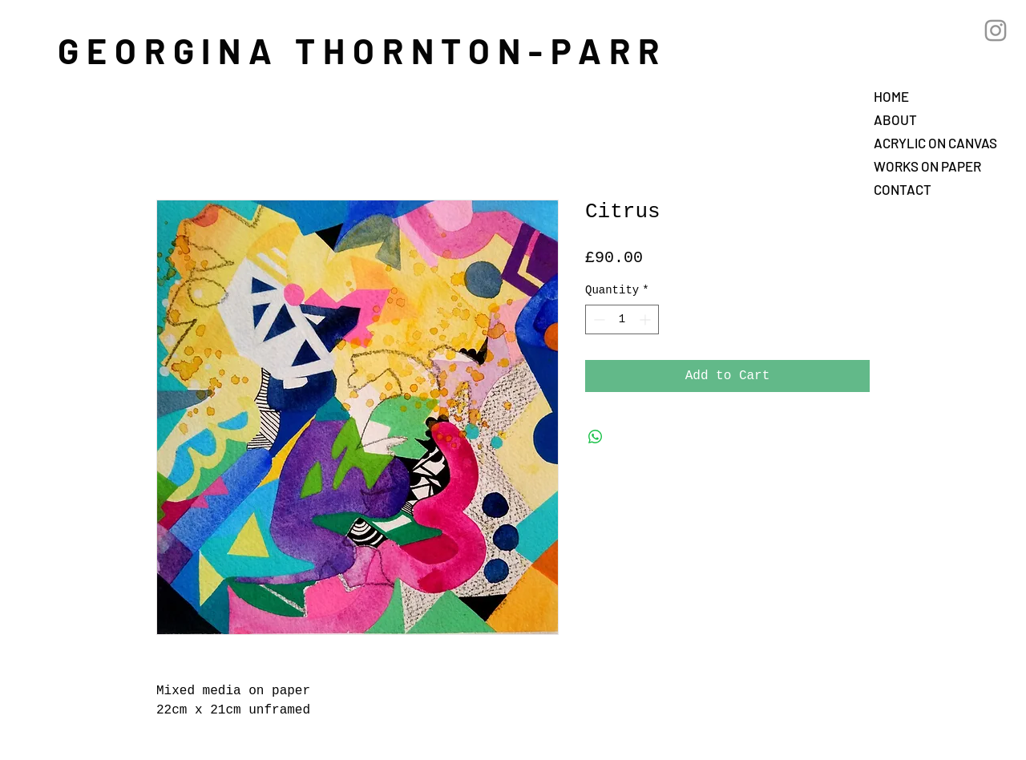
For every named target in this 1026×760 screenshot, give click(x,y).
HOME (891, 96)
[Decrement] (598, 319)
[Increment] (646, 319)
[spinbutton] (622, 319)
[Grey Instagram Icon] (995, 30)
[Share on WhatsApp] (595, 437)
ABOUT (895, 119)
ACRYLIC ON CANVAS (935, 143)
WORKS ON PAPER (927, 166)
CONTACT (902, 189)
